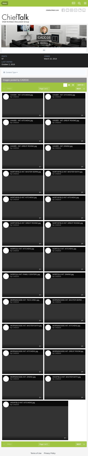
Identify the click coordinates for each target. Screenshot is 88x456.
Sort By (81, 85)
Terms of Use (36, 453)
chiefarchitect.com (52, 10)
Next (79, 89)
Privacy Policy (49, 453)
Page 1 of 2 (44, 89)
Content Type (10, 72)
